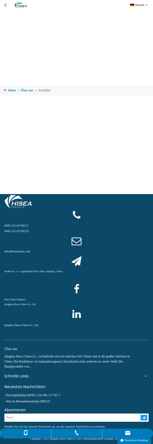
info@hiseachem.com (17, 251)
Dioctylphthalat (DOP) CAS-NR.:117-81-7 (33, 395)
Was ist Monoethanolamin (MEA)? (28, 401)
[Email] (69, 418)
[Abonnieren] (144, 417)
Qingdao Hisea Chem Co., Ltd (21, 325)
